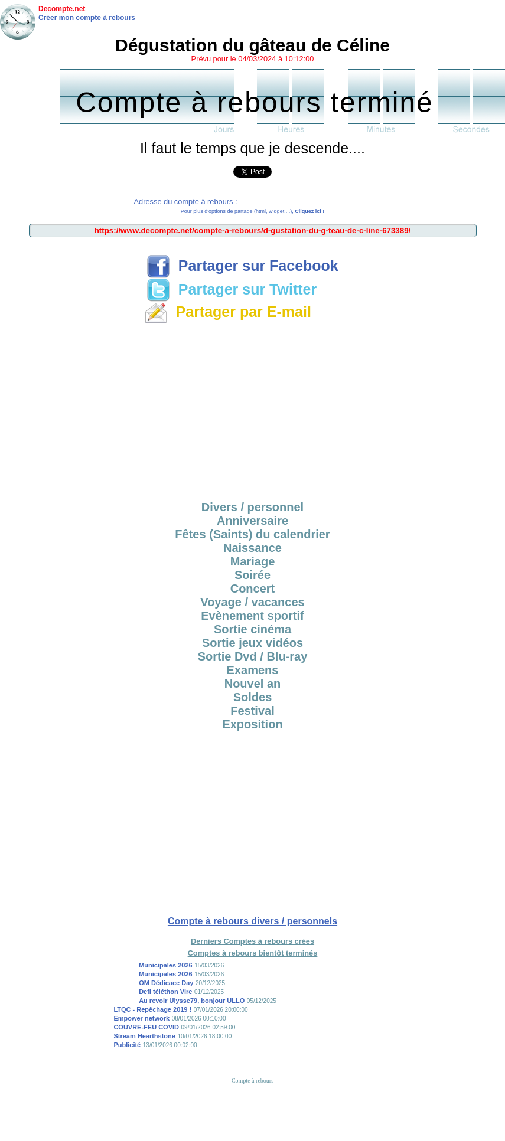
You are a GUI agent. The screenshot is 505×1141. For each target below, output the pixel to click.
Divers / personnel (252, 507)
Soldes (252, 697)
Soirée (252, 574)
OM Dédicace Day (166, 982)
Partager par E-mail (227, 311)
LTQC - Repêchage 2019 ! (152, 1009)
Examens (253, 669)
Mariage (252, 561)
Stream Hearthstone (144, 1035)
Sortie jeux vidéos (252, 642)
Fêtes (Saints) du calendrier (252, 534)
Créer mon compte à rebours (86, 18)
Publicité (127, 1044)
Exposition (252, 724)
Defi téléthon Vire (165, 991)
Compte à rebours (252, 1080)
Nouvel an (252, 683)
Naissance (252, 547)
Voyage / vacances (252, 602)
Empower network (141, 1018)
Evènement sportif (252, 615)
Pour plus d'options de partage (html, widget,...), (252, 211)
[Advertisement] (252, 410)
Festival (252, 710)
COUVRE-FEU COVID (146, 1027)
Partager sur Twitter (231, 289)
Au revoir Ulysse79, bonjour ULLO (192, 1000)
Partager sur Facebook (242, 265)
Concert (252, 588)
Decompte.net (61, 9)
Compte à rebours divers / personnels (252, 921)
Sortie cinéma (252, 629)
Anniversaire (252, 520)
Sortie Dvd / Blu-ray (253, 656)
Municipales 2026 (166, 965)
